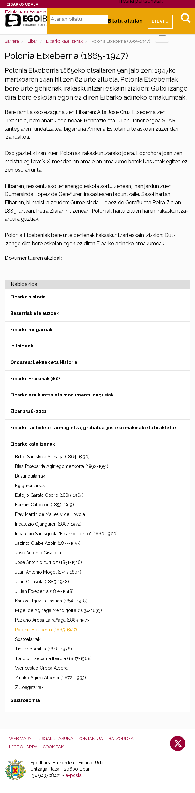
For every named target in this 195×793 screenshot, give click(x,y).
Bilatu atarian (125, 21)
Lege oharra (23, 746)
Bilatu (185, 18)
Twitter (177, 743)
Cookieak (53, 746)
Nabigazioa (24, 284)
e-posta (74, 775)
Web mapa (20, 738)
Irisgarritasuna (55, 738)
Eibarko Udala (22, 4)
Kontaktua (91, 738)
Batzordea (121, 738)
